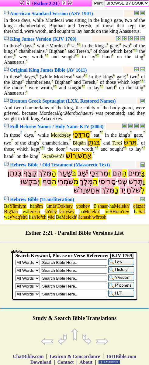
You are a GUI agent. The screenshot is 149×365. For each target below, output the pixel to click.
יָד (122, 190)
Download (41, 362)
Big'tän (11, 211)
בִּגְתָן (15, 173)
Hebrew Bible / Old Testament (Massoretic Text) (57, 164)
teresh (34, 211)
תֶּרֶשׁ (130, 142)
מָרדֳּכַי (81, 134)
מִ (76, 182)
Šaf (142, 211)
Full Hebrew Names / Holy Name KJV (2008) (53, 126)
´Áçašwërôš (52, 156)
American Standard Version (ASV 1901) (48, 13)
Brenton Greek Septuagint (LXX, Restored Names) (60, 101)
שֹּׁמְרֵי (66, 182)
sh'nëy (51, 211)
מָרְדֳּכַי (99, 173)
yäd (51, 217)
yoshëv (83, 206)
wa (7, 217)
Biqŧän (79, 142)
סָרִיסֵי (107, 182)
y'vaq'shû (19, 217)
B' (95, 206)
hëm (38, 206)
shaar (103, 206)
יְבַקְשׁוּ (29, 182)
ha (111, 206)
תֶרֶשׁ (136, 182)
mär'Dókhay (60, 206)
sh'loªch (39, 217)
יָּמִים (134, 173)
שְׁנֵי (122, 182)
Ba (6, 206)
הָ (124, 173)
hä (32, 206)
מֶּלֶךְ (44, 173)
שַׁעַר (65, 173)
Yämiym (17, 206)
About (86, 362)
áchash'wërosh (92, 217)
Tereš (117, 142)
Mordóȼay (61, 135)
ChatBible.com (28, 356)
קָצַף (30, 173)
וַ (40, 182)
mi (107, 211)
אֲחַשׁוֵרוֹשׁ (79, 155)
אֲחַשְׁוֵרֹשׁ (87, 190)
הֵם (117, 173)
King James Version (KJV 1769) (40, 39)
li (30, 217)
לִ (143, 190)
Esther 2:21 (46, 3)
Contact (65, 362)
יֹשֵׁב (83, 173)
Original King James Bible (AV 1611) (45, 70)
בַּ (143, 173)
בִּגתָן (93, 142)
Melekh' (122, 206)
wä (25, 211)
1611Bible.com (121, 356)
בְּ (74, 173)
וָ (144, 182)
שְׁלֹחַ (133, 190)
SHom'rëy (119, 211)
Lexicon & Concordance (74, 356)
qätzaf (139, 206)
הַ (53, 173)
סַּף (47, 182)
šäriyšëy (66, 211)
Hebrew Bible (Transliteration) (39, 199)
